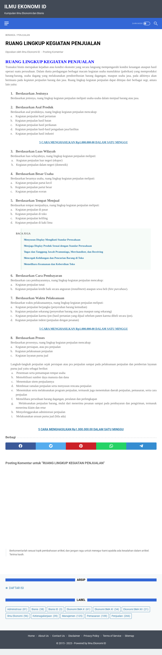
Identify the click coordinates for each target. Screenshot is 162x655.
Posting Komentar (53, 49)
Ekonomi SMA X (78, 614)
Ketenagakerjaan (45, 621)
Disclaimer (74, 642)
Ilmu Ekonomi (17, 621)
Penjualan (121, 621)
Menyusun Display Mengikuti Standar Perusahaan (52, 237)
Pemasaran (97, 621)
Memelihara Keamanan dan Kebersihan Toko (49, 261)
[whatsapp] (111, 443)
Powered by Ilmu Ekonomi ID (90, 649)
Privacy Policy (91, 642)
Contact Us (58, 642)
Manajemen (72, 621)
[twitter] (51, 443)
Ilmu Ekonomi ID (26, 4)
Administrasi (17, 614)
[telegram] (141, 443)
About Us (43, 642)
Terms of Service (112, 642)
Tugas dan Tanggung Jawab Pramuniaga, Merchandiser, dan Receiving (63, 249)
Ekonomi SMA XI (107, 614)
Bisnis (38, 614)
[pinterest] (81, 443)
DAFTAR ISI (16, 593)
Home (31, 642)
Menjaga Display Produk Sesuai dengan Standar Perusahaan (58, 243)
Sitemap (129, 642)
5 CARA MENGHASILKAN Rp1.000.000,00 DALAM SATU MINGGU (83, 139)
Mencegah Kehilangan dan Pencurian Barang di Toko (54, 255)
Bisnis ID (55, 614)
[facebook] (20, 443)
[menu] (9, 20)
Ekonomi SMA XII (135, 614)
